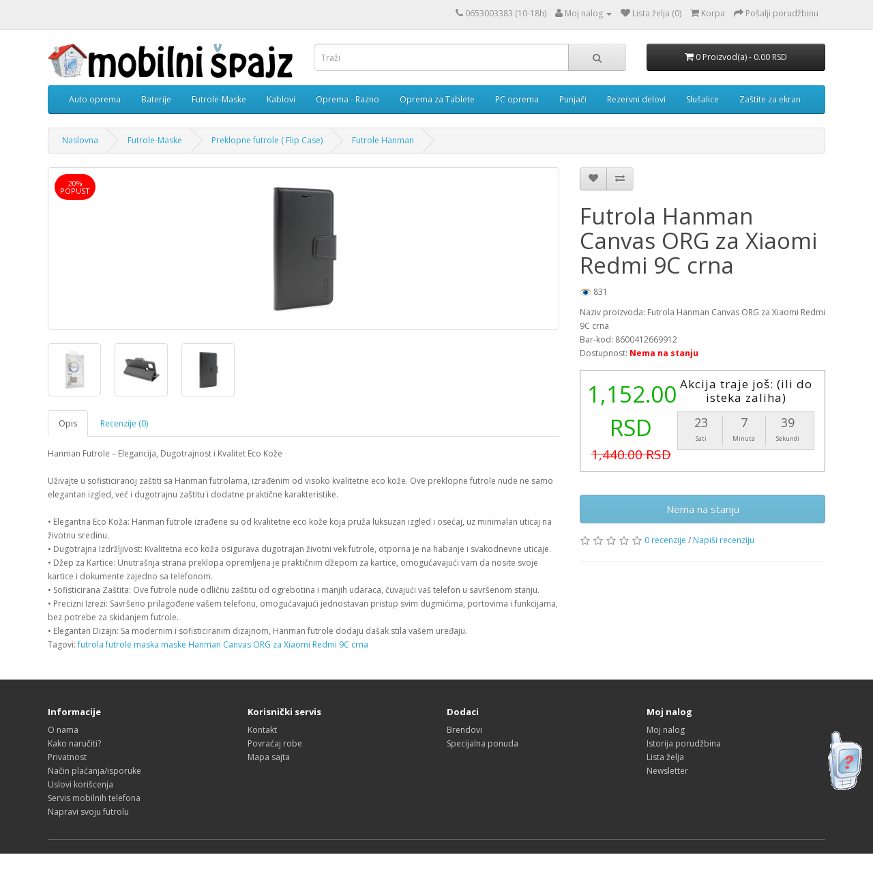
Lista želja (665, 757)
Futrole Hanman (383, 140)
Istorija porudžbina (684, 743)
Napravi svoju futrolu (88, 811)
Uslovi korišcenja (80, 784)
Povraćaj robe (275, 743)
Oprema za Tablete (437, 99)
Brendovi (464, 730)
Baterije (156, 99)
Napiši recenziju (723, 540)
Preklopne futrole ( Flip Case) (267, 140)
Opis (68, 423)
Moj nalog (666, 730)
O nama (63, 730)
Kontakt (262, 730)
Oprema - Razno (347, 99)
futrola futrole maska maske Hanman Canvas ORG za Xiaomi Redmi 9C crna (223, 644)
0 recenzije (665, 540)
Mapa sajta (269, 757)
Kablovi (281, 99)
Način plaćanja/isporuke (94, 771)
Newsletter (667, 771)
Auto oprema (95, 99)
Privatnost (67, 757)
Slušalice (702, 99)
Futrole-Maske (219, 99)
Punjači (573, 99)
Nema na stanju (702, 509)
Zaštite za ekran (770, 99)
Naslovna (80, 140)
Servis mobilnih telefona (94, 798)
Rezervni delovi (636, 99)
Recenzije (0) (124, 423)
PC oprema (517, 99)
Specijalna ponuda (482, 743)
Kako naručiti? (74, 743)
